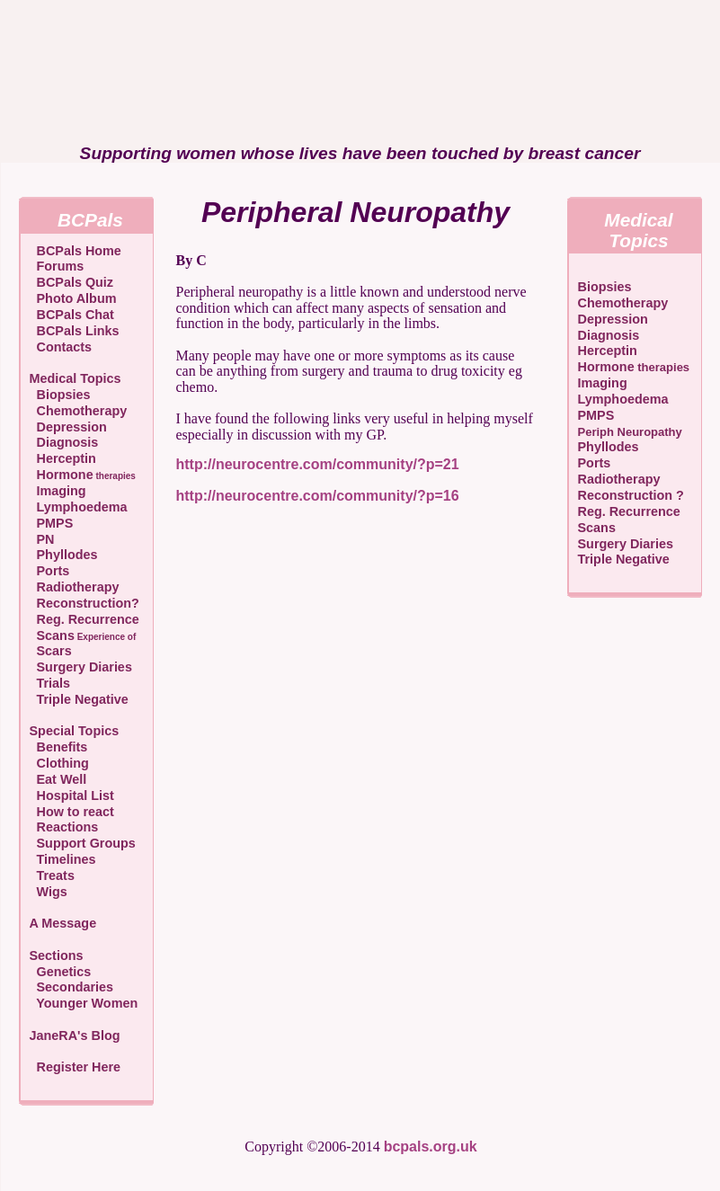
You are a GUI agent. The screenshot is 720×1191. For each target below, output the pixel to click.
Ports (50, 571)
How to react (72, 811)
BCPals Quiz (72, 282)
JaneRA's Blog (75, 1035)
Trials (50, 683)
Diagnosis (64, 442)
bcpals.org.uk (430, 1146)
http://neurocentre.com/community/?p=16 (317, 495)
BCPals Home (75, 251)
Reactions (64, 827)
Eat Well (58, 779)
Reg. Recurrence (84, 619)
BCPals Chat (72, 314)
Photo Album (73, 298)
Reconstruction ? (631, 495)
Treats (52, 875)
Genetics (61, 971)
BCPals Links (75, 331)
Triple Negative (79, 699)
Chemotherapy (79, 411)
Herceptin (63, 458)
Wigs (48, 891)
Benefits (59, 747)
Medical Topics (75, 378)
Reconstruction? (84, 603)
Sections (57, 955)
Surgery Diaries (81, 667)
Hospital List (72, 795)
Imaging (58, 491)
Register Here (79, 1067)
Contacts (61, 347)
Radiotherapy (75, 587)
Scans (83, 635)
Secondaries (72, 987)
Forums (57, 266)
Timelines (63, 859)
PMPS (52, 523)
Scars (51, 651)
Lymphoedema (79, 507)
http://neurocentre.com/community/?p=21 (317, 464)
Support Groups (83, 843)
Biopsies (60, 394)
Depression (68, 427)
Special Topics (75, 731)
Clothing (59, 763)
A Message (63, 923)
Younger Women (84, 1003)
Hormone (83, 474)
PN (42, 539)
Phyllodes (64, 554)
